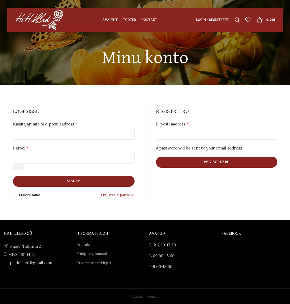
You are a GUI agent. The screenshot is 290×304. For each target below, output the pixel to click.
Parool (21, 148)
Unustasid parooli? (118, 195)
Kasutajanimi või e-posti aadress (45, 124)
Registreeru (216, 162)
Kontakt (83, 244)
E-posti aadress (172, 124)
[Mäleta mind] (14, 195)
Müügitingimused (91, 253)
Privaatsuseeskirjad (93, 262)
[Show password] (18, 167)
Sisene (73, 181)
